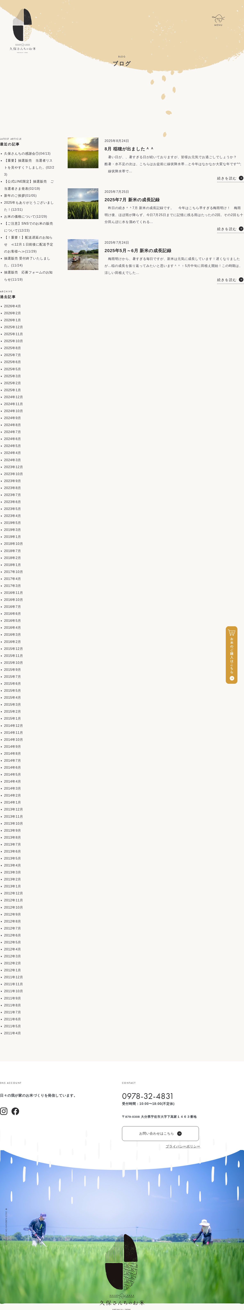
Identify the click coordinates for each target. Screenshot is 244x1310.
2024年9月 (12, 418)
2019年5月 (12, 523)
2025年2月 (12, 383)
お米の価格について (19, 216)
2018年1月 (12, 565)
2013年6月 (12, 851)
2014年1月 (12, 802)
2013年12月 (13, 809)
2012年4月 (12, 949)
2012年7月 (12, 928)
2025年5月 (12, 369)
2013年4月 (12, 865)
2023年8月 (12, 488)
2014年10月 (13, 739)
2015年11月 (13, 655)
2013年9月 (12, 830)
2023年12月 (13, 467)
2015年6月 (12, 683)
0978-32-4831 (148, 1096)
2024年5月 (12, 446)
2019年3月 (12, 530)
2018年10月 (13, 543)
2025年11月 (13, 334)
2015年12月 (13, 648)
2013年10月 (13, 823)
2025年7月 (12, 355)
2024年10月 (13, 411)
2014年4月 (12, 781)
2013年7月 (12, 844)
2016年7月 (12, 606)
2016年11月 (13, 592)
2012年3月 (12, 956)
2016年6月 (12, 613)
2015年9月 (12, 669)
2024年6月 (12, 439)
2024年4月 (12, 453)
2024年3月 (12, 460)
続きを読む (227, 178)
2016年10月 (13, 599)
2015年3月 (12, 704)
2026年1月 (12, 320)
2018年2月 (12, 558)
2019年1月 (12, 536)
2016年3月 (12, 634)
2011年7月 (12, 1012)
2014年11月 (13, 732)
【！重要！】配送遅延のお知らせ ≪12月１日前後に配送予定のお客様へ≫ (28, 244)
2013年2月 (12, 879)
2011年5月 (12, 1026)
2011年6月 (12, 1019)
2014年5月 (12, 774)
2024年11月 (13, 404)
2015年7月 (12, 676)
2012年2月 (12, 963)
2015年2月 (12, 711)
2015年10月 (13, 662)
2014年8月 (12, 753)
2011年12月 (13, 977)
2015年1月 (12, 718)
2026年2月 (12, 313)
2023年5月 (12, 509)
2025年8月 (12, 348)
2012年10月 (13, 907)
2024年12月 (13, 397)
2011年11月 (13, 984)
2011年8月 (12, 1005)
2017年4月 (12, 579)
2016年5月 (12, 620)
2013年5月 (12, 858)
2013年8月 (12, 837)
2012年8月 (12, 921)
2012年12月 (13, 893)
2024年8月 (12, 425)
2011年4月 (12, 1033)
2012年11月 (13, 900)
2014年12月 (13, 725)
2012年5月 (12, 942)
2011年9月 (12, 998)
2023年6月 (12, 502)
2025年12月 (13, 327)
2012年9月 (12, 914)
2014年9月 (12, 746)
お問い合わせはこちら (160, 1133)
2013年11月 (13, 816)
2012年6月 (12, 935)
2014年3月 (12, 788)
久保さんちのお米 (22, 31)
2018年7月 (12, 551)
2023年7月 (12, 495)
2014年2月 (12, 795)
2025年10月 (13, 341)
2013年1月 (12, 886)
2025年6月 (12, 362)
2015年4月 (12, 697)
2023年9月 (12, 481)
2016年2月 (12, 642)
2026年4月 (12, 306)
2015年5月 (12, 690)
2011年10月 (13, 991)
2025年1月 (12, 390)
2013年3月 (12, 872)
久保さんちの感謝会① (21, 153)
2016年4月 (12, 627)
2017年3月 (12, 586)
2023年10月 (13, 474)
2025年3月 (12, 376)
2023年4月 (12, 516)
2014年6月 (12, 767)
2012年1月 (12, 970)
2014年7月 (12, 760)
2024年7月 (12, 432)
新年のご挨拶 (14, 195)
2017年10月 (13, 572)
